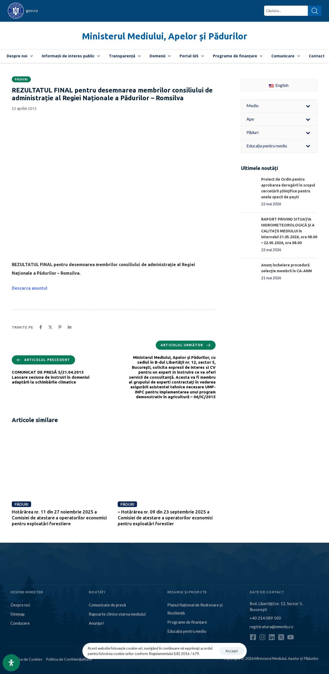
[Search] (314, 11)
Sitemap (17, 614)
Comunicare (285, 55)
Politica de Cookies (26, 659)
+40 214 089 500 (265, 618)
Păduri (21, 79)
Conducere (20, 623)
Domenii (160, 55)
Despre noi (20, 55)
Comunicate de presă (107, 604)
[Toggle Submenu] (308, 105)
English (279, 85)
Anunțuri (96, 623)
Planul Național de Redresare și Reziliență (195, 608)
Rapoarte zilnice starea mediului (117, 614)
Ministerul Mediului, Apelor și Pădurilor (164, 36)
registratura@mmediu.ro (271, 626)
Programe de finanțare (238, 55)
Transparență (125, 55)
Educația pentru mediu (186, 631)
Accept (232, 651)
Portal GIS (192, 55)
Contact (316, 55)
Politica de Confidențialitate (69, 659)
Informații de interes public (71, 55)
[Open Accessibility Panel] (11, 662)
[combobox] (286, 11)
